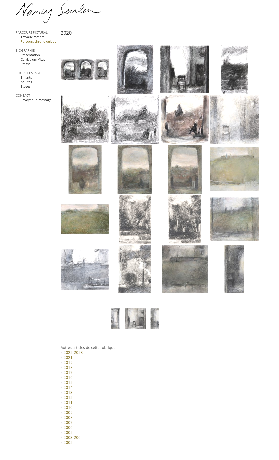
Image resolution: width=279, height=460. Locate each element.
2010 (68, 407)
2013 (68, 392)
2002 (68, 442)
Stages (25, 86)
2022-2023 (73, 352)
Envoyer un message (36, 100)
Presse (25, 64)
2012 (68, 397)
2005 (68, 432)
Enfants (26, 77)
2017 (68, 372)
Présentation (30, 55)
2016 (68, 377)
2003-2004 (73, 437)
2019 (68, 362)
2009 (68, 412)
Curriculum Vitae (33, 59)
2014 (68, 387)
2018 (68, 367)
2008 (68, 417)
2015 (68, 382)
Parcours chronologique (38, 41)
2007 (68, 422)
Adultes (26, 82)
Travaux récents (32, 37)
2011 (68, 402)
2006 (68, 427)
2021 (68, 357)
